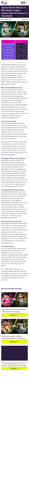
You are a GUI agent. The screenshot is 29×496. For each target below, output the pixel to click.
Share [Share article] (24, 19)
